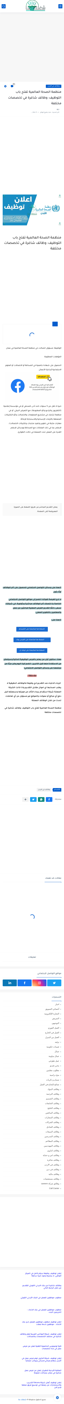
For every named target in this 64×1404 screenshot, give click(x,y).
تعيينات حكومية (52, 1047)
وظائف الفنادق (53, 1127)
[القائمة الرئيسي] (60, 6)
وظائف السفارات (52, 1117)
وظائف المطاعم (52, 1141)
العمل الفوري (53, 1028)
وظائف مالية (54, 1174)
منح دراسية (54, 1075)
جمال (57, 1051)
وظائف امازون (53, 1150)
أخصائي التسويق (52, 1009)
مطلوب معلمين (52, 1070)
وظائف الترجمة (52, 1094)
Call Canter (54, 1188)
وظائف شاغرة (53, 1160)
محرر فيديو (54, 1065)
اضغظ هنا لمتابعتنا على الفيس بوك (32, 639)
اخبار (57, 1004)
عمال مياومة (54, 1056)
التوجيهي (55, 1023)
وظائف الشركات (52, 1122)
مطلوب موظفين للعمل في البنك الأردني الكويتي (41, 1298)
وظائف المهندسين (51, 1146)
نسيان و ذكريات (52, 1080)
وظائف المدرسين (51, 1136)
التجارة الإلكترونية (51, 1014)
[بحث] (4, 6)
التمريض (55, 1018)
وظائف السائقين (52, 1113)
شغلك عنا (22, 1400)
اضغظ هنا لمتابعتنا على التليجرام (32, 629)
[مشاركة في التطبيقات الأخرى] (25, 799)
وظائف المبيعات (52, 1131)
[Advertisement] (32, 47)
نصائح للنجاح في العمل (49, 1084)
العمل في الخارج (52, 1032)
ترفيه (57, 1042)
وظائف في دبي (52, 1169)
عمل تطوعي (54, 1061)
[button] (49, 799)
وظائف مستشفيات (51, 1179)
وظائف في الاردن (54, 86)
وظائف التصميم (52, 1098)
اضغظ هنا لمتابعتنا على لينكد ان (32, 650)
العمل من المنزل (52, 1037)
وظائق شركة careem (50, 1183)
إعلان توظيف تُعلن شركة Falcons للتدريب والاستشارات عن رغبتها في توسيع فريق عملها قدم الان (41, 1385)
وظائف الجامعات (52, 1103)
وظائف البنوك (53, 1089)
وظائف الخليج (53, 1108)
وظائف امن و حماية (51, 1155)
